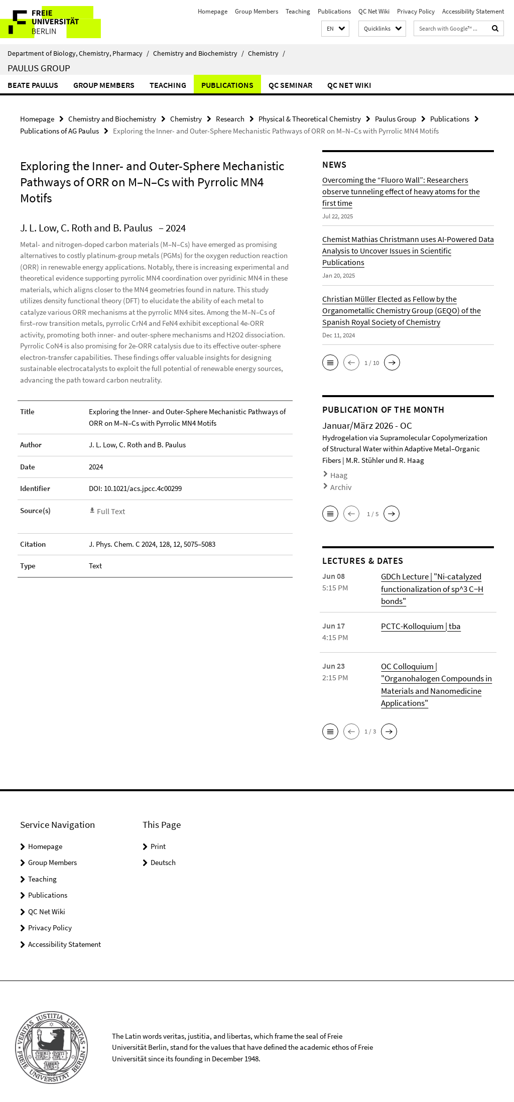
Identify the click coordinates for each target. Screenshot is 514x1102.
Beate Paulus (33, 85)
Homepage (212, 11)
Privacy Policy (416, 11)
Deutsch (163, 850)
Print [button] (158, 834)
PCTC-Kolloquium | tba (419, 616)
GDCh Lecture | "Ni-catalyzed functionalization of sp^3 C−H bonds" (430, 580)
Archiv (338, 482)
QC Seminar (290, 85)
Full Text (110, 508)
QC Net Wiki (374, 11)
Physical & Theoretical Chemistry (310, 118)
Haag (337, 472)
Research (230, 118)
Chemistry (266, 53)
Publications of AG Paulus (59, 129)
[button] (335, 29)
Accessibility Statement (473, 11)
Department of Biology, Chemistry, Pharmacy (78, 53)
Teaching (298, 11)
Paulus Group (39, 68)
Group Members (256, 11)
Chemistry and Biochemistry (198, 53)
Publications (334, 11)
